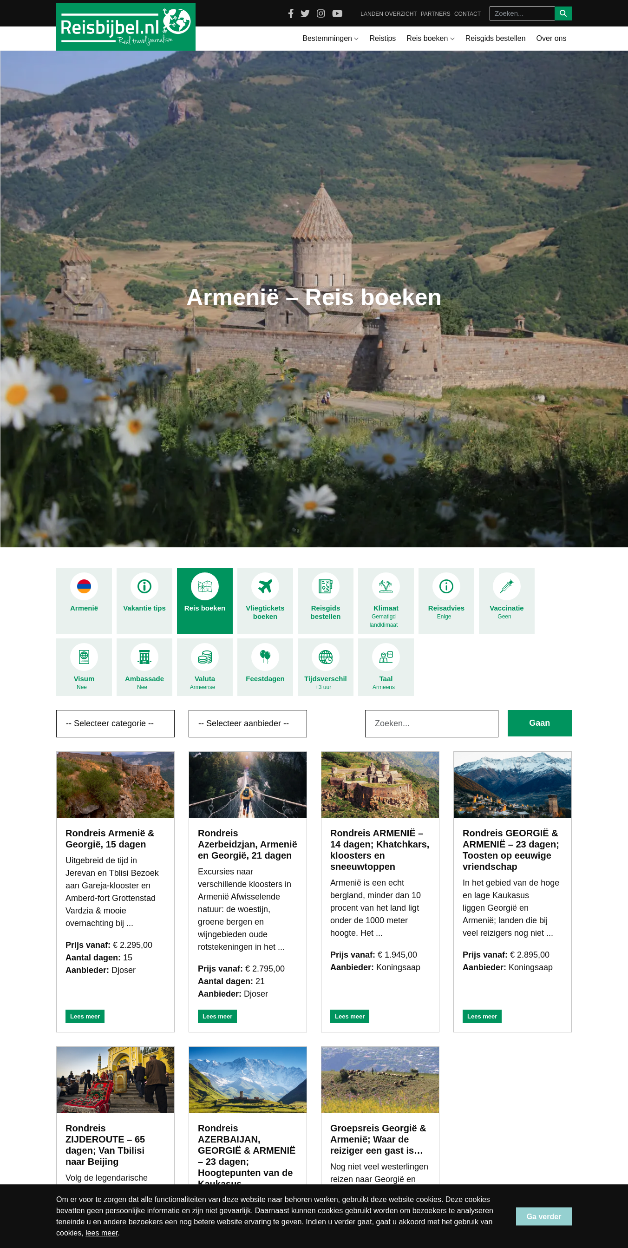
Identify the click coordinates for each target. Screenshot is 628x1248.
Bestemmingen (330, 38)
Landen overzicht (388, 14)
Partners (436, 14)
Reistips (382, 38)
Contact (467, 14)
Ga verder (544, 1216)
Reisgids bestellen (495, 38)
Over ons (551, 38)
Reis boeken (430, 38)
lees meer (101, 1233)
